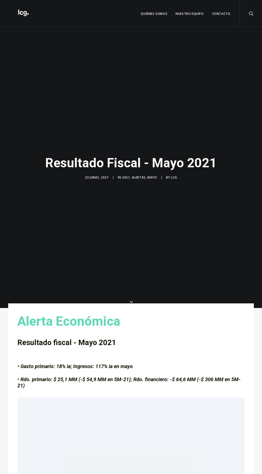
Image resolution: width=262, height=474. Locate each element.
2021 (126, 173)
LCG (174, 173)
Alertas (139, 173)
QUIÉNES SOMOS (154, 14)
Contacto (221, 14)
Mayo (152, 173)
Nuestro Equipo (190, 14)
